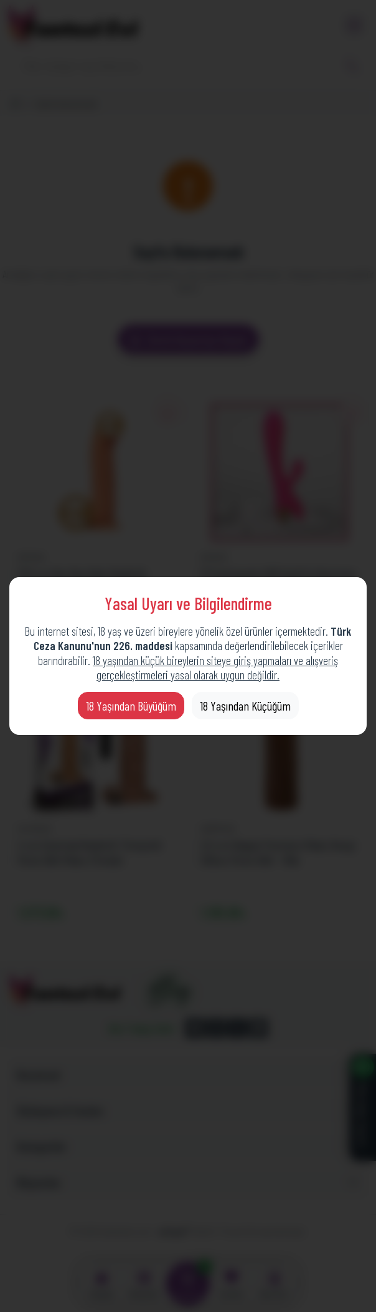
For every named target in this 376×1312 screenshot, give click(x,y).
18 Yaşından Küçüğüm (245, 705)
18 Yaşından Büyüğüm (131, 705)
